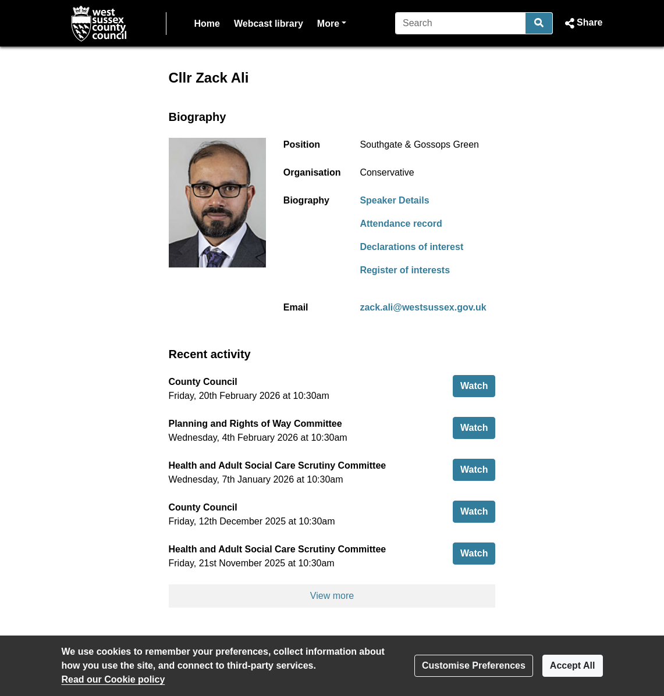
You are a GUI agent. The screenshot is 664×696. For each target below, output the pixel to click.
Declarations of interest (411, 247)
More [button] (331, 22)
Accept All (572, 665)
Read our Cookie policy (113, 679)
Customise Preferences (473, 665)
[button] (582, 23)
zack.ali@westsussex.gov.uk (423, 307)
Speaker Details (394, 200)
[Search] (460, 23)
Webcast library (268, 23)
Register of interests (405, 270)
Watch (477, 385)
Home (207, 23)
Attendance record (401, 224)
